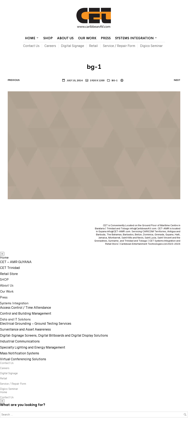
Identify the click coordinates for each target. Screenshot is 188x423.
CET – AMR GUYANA (16, 262)
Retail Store (9, 274)
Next (177, 80)
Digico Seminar (151, 46)
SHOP (48, 38)
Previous (14, 80)
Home (120, 3)
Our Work (87, 38)
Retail (93, 46)
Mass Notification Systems (19, 353)
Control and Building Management (25, 313)
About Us (65, 38)
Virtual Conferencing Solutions (23, 359)
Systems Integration (134, 38)
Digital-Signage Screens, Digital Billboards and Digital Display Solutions (54, 335)
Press (106, 38)
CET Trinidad (10, 268)
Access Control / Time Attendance (25, 307)
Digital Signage (72, 46)
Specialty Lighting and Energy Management (32, 347)
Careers (50, 46)
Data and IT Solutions (15, 319)
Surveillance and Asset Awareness (25, 329)
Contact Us (133, 3)
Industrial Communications (20, 341)
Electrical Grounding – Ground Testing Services (35, 323)
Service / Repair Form (119, 46)
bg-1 (115, 80)
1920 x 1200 (96, 80)
